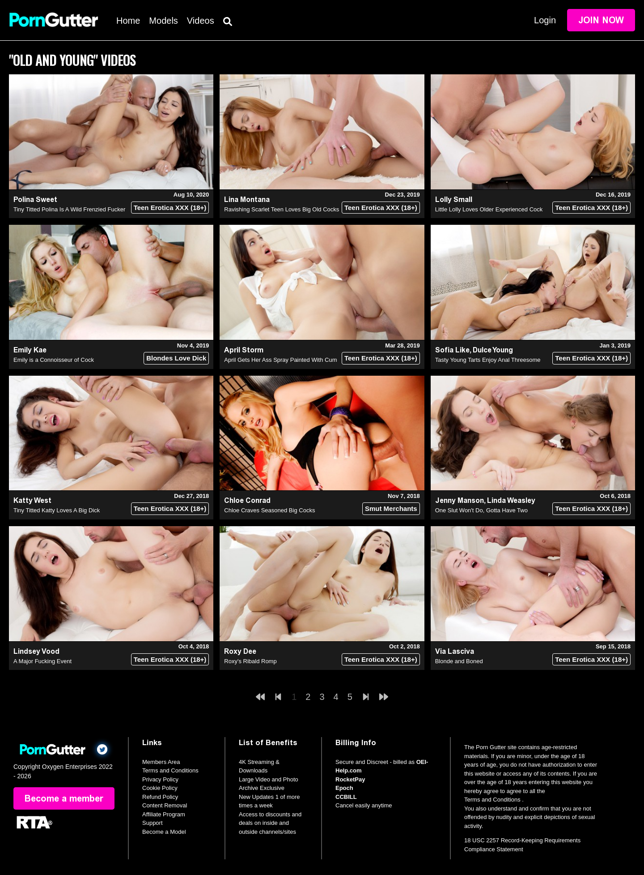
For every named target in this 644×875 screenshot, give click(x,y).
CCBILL (346, 797)
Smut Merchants (391, 508)
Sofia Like (452, 350)
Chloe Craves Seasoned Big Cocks (269, 510)
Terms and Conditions (170, 770)
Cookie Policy (160, 788)
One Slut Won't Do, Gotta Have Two (481, 510)
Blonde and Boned (459, 661)
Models (163, 21)
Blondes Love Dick (176, 358)
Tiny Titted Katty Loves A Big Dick (56, 510)
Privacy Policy (160, 779)
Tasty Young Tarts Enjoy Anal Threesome (488, 359)
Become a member (64, 798)
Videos (200, 21)
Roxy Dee (240, 651)
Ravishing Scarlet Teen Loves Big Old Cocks (281, 209)
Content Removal (164, 805)
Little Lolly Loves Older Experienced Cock (489, 209)
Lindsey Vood (36, 651)
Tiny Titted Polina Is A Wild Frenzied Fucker (69, 209)
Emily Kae (30, 350)
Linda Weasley (511, 500)
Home (128, 21)
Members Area (161, 762)
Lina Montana (247, 199)
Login (545, 20)
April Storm (243, 350)
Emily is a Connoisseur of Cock (53, 359)
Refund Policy (160, 797)
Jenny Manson (459, 500)
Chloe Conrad (247, 500)
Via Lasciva (454, 651)
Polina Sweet (35, 199)
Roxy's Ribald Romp (250, 661)
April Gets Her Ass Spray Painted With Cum (280, 359)
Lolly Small (453, 199)
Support (152, 822)
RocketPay (350, 779)
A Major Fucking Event (42, 661)
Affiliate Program (163, 814)
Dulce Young (493, 350)
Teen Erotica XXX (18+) (170, 207)
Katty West (32, 500)
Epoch (344, 788)
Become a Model (164, 831)
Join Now (601, 20)
